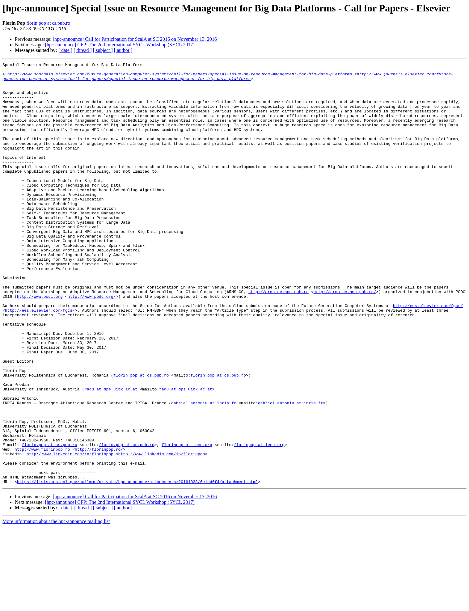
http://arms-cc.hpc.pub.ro (278, 338)
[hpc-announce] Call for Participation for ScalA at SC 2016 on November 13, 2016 (135, 39)
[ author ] (123, 50)
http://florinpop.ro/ (99, 527)
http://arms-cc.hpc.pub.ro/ (344, 338)
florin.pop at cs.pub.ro (48, 23)
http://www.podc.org (40, 343)
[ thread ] (83, 50)
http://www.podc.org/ (92, 343)
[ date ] (65, 50)
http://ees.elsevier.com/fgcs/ (428, 354)
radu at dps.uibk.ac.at (110, 454)
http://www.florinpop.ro (42, 527)
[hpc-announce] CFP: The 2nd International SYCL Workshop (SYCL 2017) (120, 44)
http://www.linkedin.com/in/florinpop (70, 532)
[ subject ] (103, 50)
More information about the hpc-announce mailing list (56, 605)
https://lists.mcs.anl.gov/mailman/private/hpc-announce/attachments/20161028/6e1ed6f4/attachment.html (137, 566)
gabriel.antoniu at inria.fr (203, 471)
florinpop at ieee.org (187, 521)
